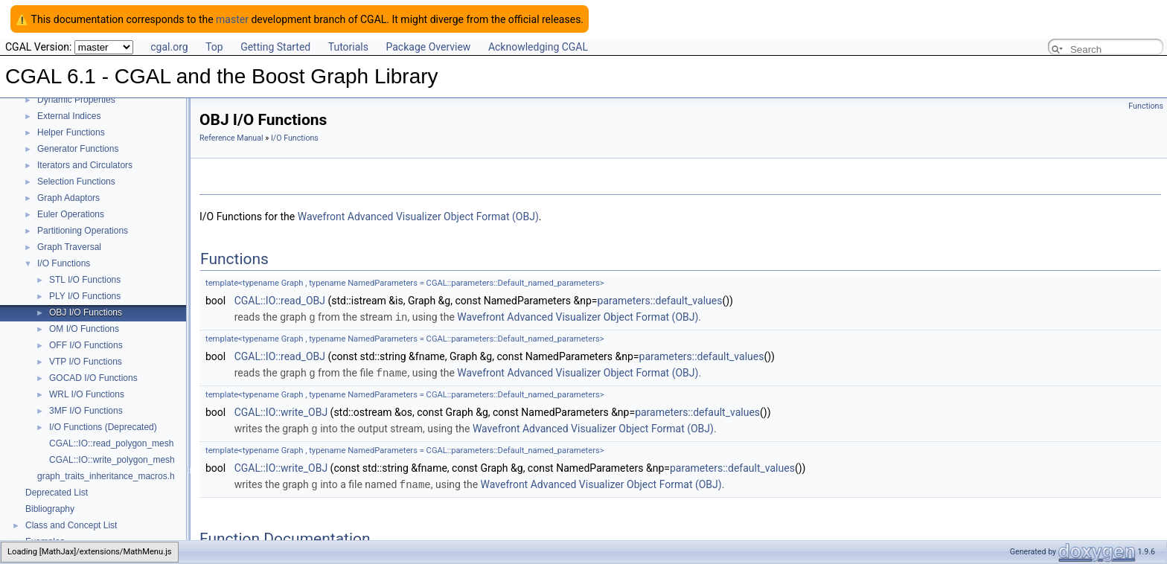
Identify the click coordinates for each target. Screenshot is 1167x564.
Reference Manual (231, 138)
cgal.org (169, 47)
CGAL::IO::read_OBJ (279, 301)
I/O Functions (63, 263)
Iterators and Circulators (84, 165)
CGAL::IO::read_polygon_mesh (111, 443)
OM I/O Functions (84, 329)
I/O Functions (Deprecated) (103, 427)
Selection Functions (76, 181)
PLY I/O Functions (85, 296)
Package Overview (428, 47)
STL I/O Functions (85, 280)
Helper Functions (71, 132)
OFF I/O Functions (86, 345)
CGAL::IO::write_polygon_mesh (112, 460)
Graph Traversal (69, 247)
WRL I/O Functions (86, 394)
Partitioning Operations (82, 230)
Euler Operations (70, 214)
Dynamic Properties (76, 99)
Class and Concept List (71, 525)
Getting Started (275, 47)
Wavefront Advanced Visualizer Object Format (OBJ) (418, 216)
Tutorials (348, 47)
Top (214, 47)
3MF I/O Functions (86, 411)
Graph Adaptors (68, 198)
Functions (1145, 106)
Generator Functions (77, 149)
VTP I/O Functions (85, 361)
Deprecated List (56, 492)
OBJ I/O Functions (85, 312)
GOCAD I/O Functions (93, 378)
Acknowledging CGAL (538, 47)
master (232, 19)
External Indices (68, 116)
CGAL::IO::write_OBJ (280, 411)
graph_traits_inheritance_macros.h (106, 476)
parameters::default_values (660, 301)
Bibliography (49, 509)
